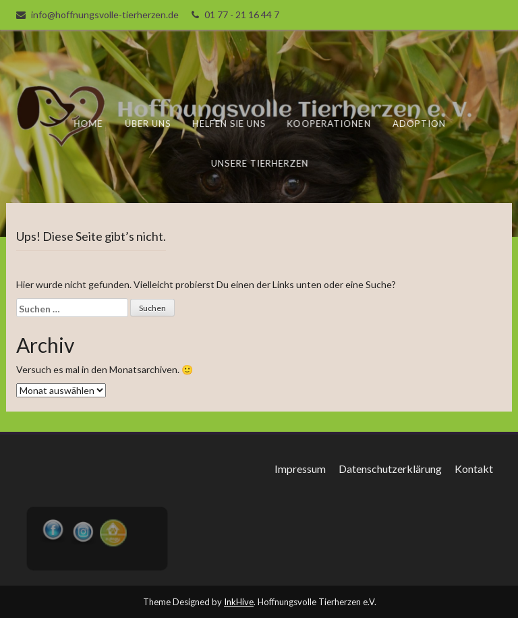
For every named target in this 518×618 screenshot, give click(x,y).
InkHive (239, 601)
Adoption (418, 123)
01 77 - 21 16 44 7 (241, 14)
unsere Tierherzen (260, 162)
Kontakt (474, 468)
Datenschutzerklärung (390, 468)
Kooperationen (328, 123)
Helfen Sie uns (230, 123)
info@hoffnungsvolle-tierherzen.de (105, 14)
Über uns (149, 123)
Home (90, 123)
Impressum (300, 468)
